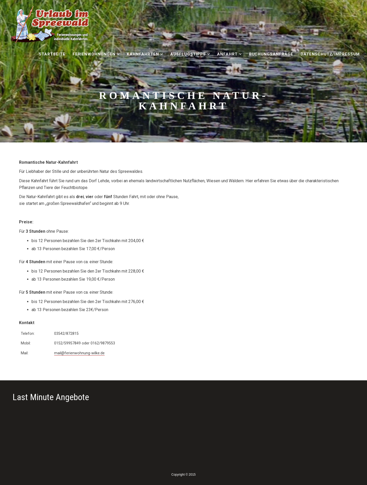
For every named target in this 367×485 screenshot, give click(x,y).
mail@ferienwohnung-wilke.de (79, 353)
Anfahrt (227, 54)
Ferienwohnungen (94, 54)
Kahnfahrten (143, 54)
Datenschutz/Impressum (330, 54)
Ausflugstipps (188, 54)
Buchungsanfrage (271, 54)
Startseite (52, 54)
